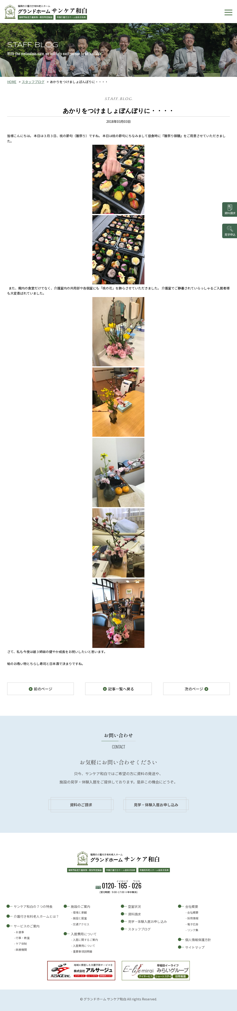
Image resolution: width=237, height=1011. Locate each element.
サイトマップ (195, 947)
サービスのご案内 (27, 926)
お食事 (20, 932)
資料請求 (134, 914)
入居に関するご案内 (85, 940)
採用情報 (192, 918)
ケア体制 (21, 943)
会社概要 (191, 906)
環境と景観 (80, 912)
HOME (11, 81)
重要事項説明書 (82, 951)
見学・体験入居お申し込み (156, 804)
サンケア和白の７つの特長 (33, 906)
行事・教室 (23, 938)
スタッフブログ (33, 81)
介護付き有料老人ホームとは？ (36, 916)
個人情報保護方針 (198, 939)
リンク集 (192, 930)
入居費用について (84, 934)
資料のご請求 (81, 804)
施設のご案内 (80, 906)
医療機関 (21, 949)
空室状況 (134, 906)
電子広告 (192, 924)
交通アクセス (81, 924)
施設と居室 (80, 918)
